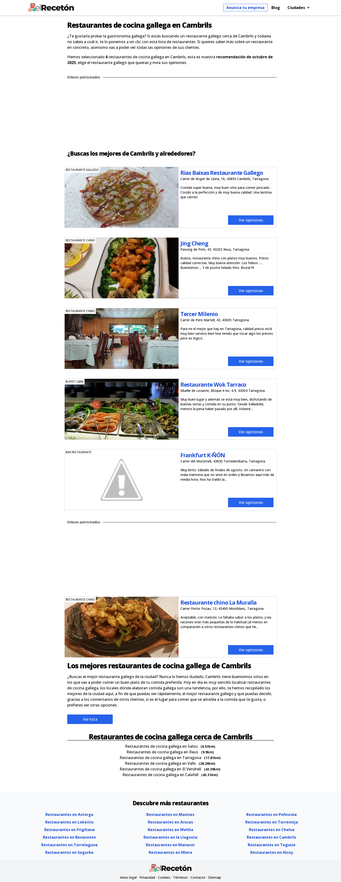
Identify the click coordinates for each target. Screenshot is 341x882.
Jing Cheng (194, 243)
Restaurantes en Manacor (170, 844)
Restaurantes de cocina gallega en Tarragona (160, 757)
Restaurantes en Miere (170, 852)
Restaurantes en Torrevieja (271, 822)
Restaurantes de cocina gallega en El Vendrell (160, 769)
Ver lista (90, 719)
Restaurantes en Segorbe (69, 852)
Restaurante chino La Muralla (218, 602)
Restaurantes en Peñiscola (271, 814)
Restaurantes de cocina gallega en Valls (160, 763)
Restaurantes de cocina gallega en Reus (162, 752)
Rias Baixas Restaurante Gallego (221, 172)
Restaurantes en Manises (170, 814)
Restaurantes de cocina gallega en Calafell (160, 774)
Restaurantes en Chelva (271, 829)
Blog (275, 7)
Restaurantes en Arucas (170, 822)
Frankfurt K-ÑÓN (202, 455)
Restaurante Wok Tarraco (213, 384)
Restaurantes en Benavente (69, 837)
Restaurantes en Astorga (69, 814)
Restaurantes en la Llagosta (170, 837)
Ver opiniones (251, 220)
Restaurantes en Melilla (170, 829)
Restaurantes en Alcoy (271, 852)
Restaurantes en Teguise (272, 844)
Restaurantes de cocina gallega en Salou (161, 746)
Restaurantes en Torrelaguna (69, 844)
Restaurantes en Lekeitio (69, 822)
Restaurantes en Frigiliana (69, 829)
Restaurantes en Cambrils (271, 837)
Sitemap (214, 877)
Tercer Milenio (199, 314)
